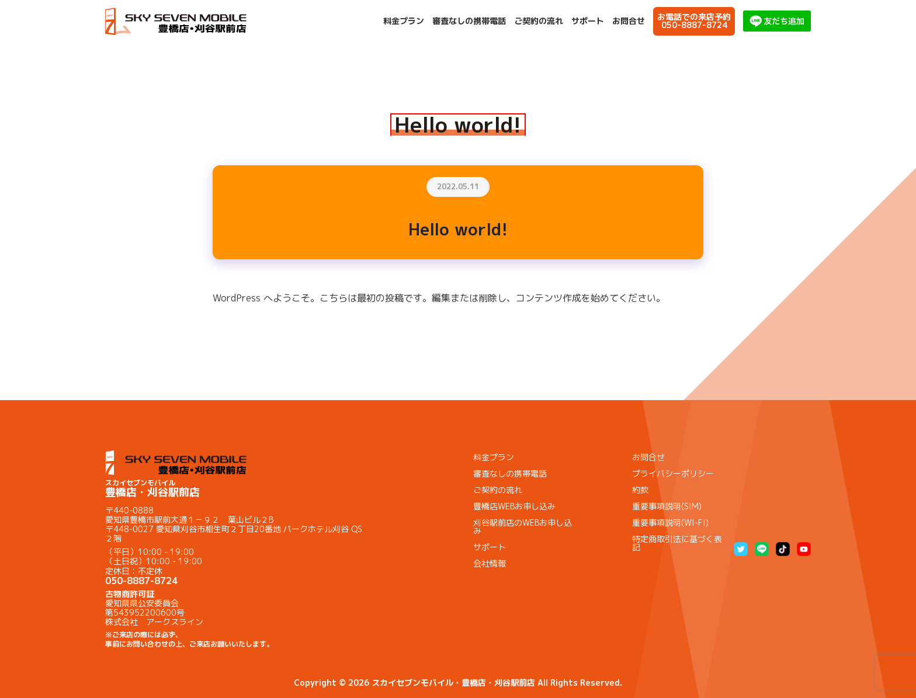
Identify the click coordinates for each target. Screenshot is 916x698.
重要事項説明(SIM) (667, 506)
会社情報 (489, 563)
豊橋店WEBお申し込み (514, 506)
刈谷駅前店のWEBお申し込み (522, 526)
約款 (640, 489)
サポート (587, 21)
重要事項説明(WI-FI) (670, 522)
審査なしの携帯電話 (469, 21)
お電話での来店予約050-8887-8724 (694, 20)
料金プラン (403, 21)
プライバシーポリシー (673, 473)
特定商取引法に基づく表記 (677, 543)
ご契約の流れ (538, 21)
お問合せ (628, 21)
